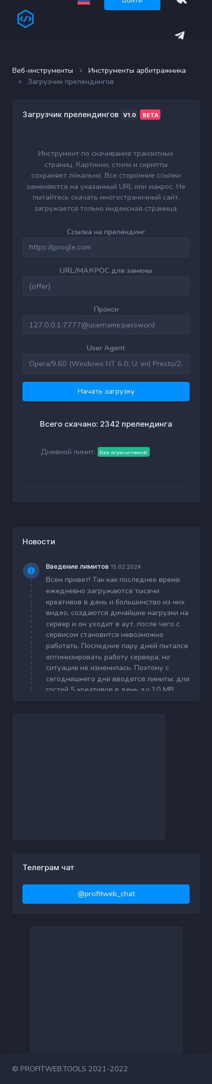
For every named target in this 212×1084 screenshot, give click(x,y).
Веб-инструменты (42, 70)
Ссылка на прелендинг (106, 232)
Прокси (106, 309)
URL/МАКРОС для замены (106, 270)
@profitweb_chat (106, 893)
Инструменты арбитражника (137, 70)
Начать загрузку (106, 391)
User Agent (106, 348)
